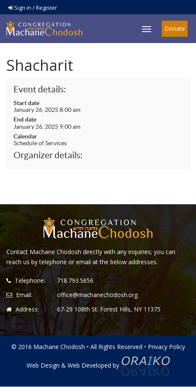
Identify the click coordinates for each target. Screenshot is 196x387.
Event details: (40, 89)
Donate (174, 28)
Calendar (25, 136)
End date (25, 119)
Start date (26, 103)
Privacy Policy (166, 347)
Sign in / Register (32, 7)
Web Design (43, 365)
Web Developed (89, 365)
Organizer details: (48, 155)
